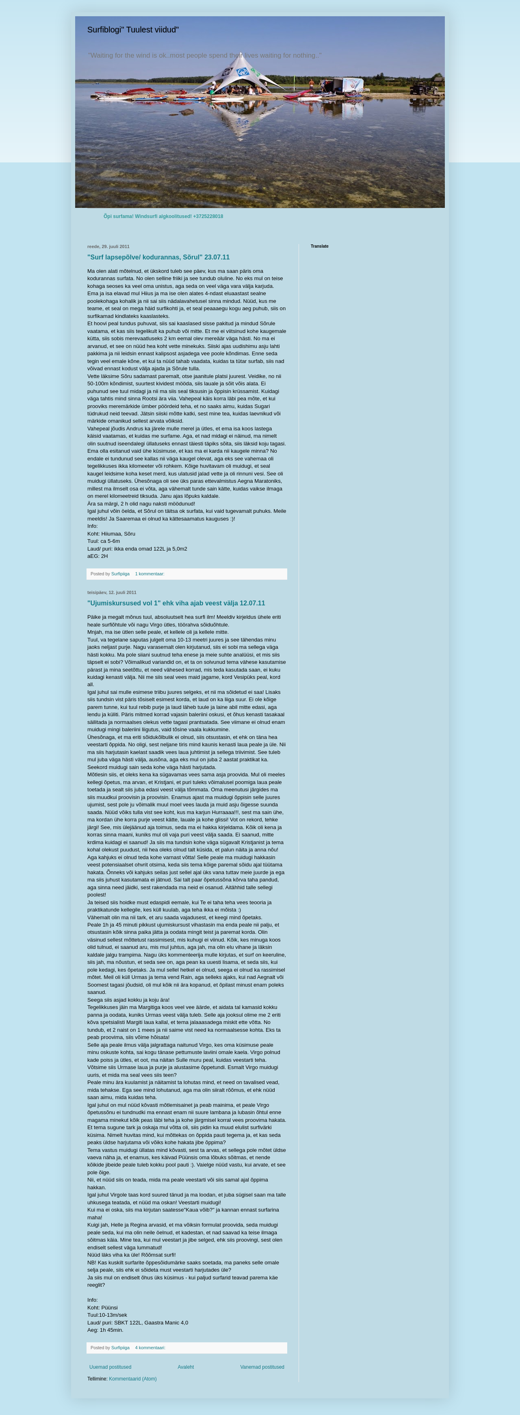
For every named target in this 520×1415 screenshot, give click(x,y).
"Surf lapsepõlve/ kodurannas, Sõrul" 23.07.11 (158, 257)
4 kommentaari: (151, 1347)
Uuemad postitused (110, 1367)
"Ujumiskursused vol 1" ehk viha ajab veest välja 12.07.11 (176, 603)
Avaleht (186, 1367)
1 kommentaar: (150, 573)
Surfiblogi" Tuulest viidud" (133, 29)
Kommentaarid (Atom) (132, 1379)
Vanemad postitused (262, 1367)
